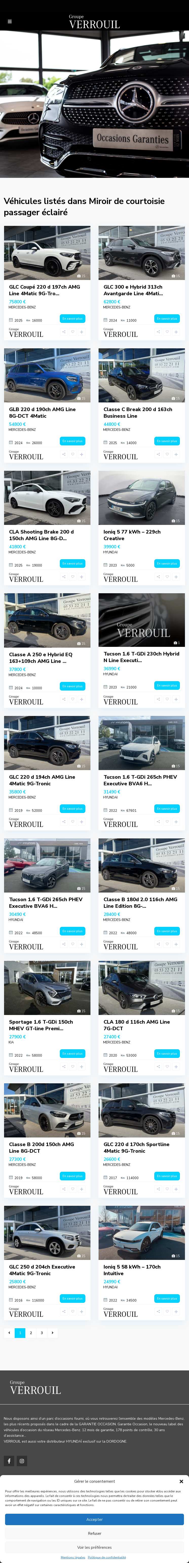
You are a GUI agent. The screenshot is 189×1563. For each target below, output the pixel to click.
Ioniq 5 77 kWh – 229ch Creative (132, 535)
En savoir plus (73, 319)
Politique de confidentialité (107, 1557)
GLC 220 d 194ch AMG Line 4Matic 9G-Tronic (42, 780)
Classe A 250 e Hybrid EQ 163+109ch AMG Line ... (40, 658)
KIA (11, 1042)
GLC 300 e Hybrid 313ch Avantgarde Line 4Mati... (133, 290)
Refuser (94, 1533)
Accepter (94, 1519)
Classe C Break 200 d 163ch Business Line (138, 412)
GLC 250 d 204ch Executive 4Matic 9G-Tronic (42, 1270)
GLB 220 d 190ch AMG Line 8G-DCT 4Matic (42, 412)
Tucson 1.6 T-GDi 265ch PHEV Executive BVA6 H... (140, 780)
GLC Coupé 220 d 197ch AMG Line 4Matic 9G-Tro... (44, 290)
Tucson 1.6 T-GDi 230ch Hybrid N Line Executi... (141, 657)
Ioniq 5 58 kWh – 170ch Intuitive (132, 1270)
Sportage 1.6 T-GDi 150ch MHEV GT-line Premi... (41, 1025)
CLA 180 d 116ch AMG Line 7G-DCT (137, 1025)
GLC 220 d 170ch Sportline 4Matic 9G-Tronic (136, 1147)
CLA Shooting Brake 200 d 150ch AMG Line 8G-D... (41, 535)
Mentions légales (73, 1557)
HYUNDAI (110, 552)
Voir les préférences (94, 1547)
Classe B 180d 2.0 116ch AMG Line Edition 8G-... (140, 903)
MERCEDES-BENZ (22, 307)
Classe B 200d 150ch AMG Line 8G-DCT (41, 1147)
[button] (181, 1481)
